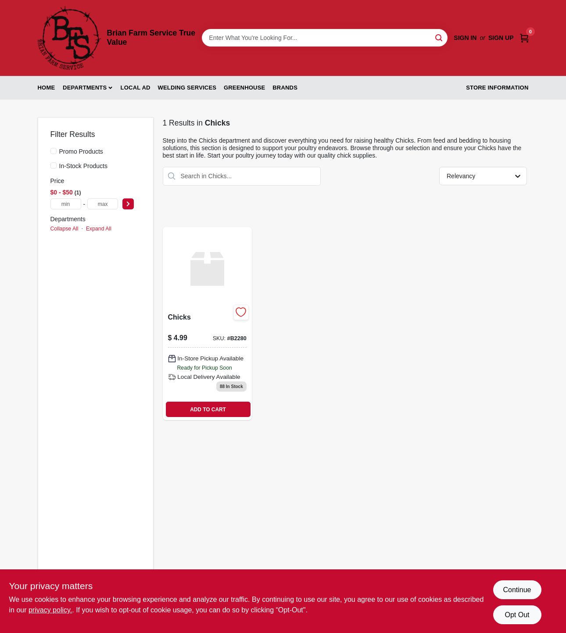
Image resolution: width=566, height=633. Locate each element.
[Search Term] (325, 38)
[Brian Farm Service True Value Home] (69, 38)
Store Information (497, 87)
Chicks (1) (65, 241)
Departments (85, 87)
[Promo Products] (53, 151)
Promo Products (81, 151)
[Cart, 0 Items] (524, 38)
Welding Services (187, 87)
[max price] (102, 203)
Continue (517, 589)
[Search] (439, 37)
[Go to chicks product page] (207, 324)
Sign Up (501, 37)
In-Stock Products (83, 165)
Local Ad (135, 87)
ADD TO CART (208, 409)
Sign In (465, 37)
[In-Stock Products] (53, 165)
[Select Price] (128, 203)
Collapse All (64, 229)
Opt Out (517, 615)
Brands (284, 87)
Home (46, 87)
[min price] (65, 203)
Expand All (98, 229)
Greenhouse (244, 87)
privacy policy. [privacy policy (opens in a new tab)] (50, 610)
